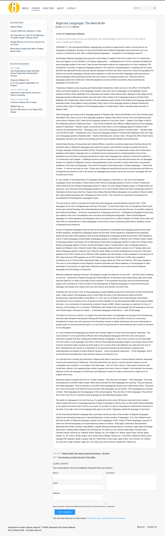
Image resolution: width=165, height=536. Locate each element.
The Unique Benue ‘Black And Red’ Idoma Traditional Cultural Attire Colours (25, 73)
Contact (71, 8)
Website (56, 493)
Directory (48, 8)
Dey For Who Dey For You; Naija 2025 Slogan (26, 110)
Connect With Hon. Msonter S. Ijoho (25, 31)
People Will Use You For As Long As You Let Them (27, 43)
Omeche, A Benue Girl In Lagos (23, 102)
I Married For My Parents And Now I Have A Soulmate (25, 93)
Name (56, 473)
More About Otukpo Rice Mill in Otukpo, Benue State (27, 49)
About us (141, 527)
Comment (110, 473)
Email (55, 483)
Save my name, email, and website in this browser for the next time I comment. (84, 506)
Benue (25, 8)
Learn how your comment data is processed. (106, 518)
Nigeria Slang (16, 27)
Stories (36, 8)
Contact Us (152, 527)
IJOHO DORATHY (17, 89)
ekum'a (13, 68)
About (60, 8)
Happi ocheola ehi (18, 99)
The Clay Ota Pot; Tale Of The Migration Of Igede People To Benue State (27, 36)
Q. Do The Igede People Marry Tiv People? (24, 84)
